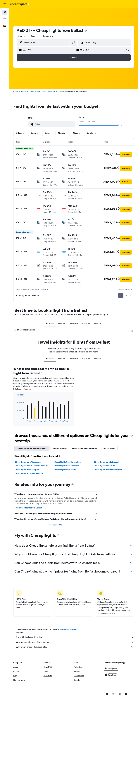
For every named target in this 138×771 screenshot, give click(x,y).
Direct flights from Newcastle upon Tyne (32, 466)
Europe (23, 91)
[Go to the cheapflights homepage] (20, 4)
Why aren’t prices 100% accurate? (75, 647)
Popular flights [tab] (109, 448)
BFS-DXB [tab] (61, 323)
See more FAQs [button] (55, 525)
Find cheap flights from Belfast (30, 507)
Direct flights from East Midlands (108, 469)
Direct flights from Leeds (65, 469)
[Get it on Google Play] (111, 668)
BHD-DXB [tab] (74, 323)
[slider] (120, 125)
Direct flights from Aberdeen (66, 466)
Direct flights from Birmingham (67, 462)
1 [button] (120, 295)
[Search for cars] (4, 18)
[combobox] (48, 36)
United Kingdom (34, 91)
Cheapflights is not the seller (75, 637)
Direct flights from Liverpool (27, 469)
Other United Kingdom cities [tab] (84, 448)
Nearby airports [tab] (60, 448)
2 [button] (126, 295)
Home (15, 91)
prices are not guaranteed (68, 629)
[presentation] (85, 31)
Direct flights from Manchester (28, 462)
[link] (107, 694)
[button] (5, 4)
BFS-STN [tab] (86, 323)
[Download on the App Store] (111, 674)
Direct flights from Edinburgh (106, 462)
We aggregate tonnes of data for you (75, 642)
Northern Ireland (49, 91)
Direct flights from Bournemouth (29, 473)
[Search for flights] (4, 12)
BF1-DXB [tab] (50, 323)
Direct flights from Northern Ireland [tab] (32, 448)
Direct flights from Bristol (104, 466)
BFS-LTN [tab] (97, 323)
